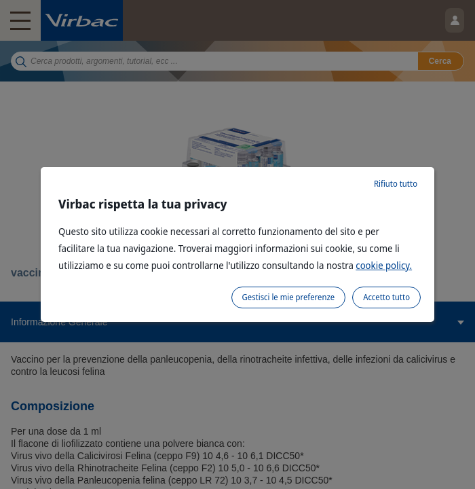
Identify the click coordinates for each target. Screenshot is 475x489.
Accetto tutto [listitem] (386, 297)
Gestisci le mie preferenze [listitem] (288, 297)
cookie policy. (384, 265)
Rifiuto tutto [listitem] (395, 183)
